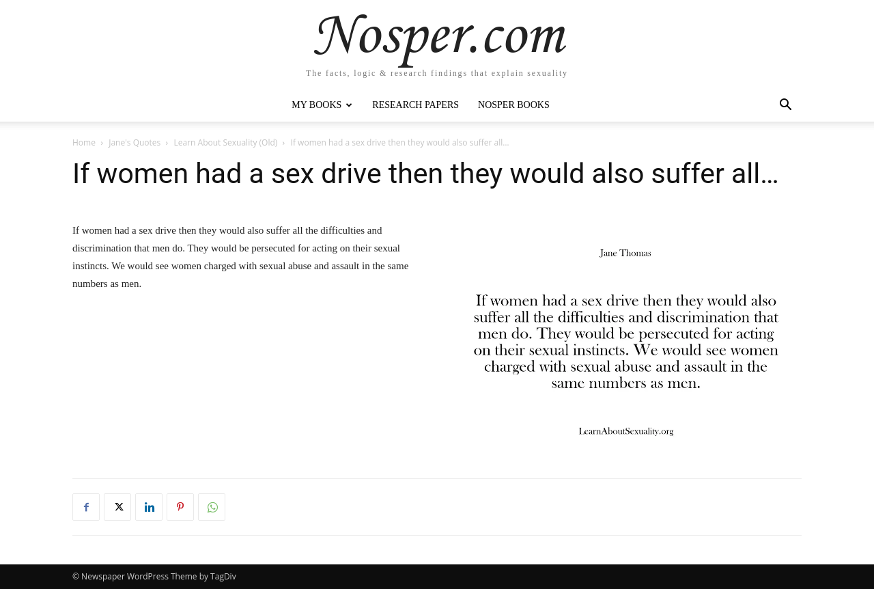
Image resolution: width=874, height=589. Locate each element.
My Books (322, 105)
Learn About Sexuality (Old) (226, 142)
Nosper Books (514, 105)
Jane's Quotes (134, 142)
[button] (785, 106)
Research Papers (415, 105)
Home (84, 142)
